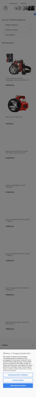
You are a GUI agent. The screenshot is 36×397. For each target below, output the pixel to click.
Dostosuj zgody (18, 380)
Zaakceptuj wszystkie (18, 385)
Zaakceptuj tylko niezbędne (18, 375)
